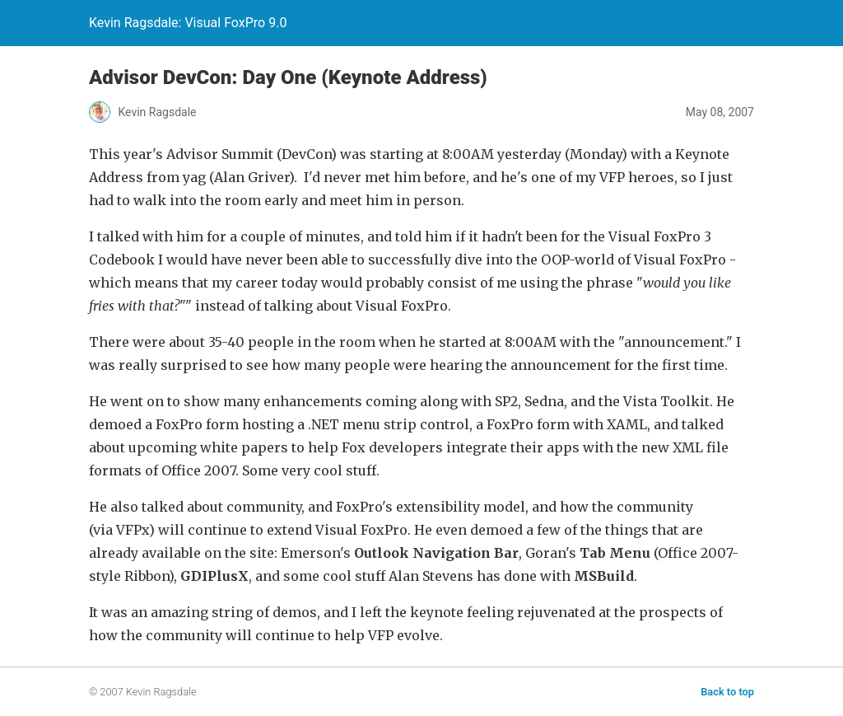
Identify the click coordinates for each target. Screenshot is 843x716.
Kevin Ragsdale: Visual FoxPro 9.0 (187, 22)
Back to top (727, 692)
